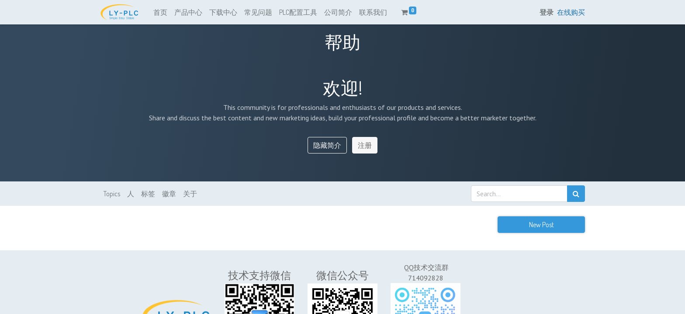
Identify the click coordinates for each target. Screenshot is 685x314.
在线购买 (571, 12)
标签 (148, 193)
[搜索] (576, 193)
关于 (190, 193)
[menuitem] (160, 12)
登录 (547, 12)
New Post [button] (541, 224)
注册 (365, 145)
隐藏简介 (327, 145)
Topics (112, 193)
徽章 (169, 193)
